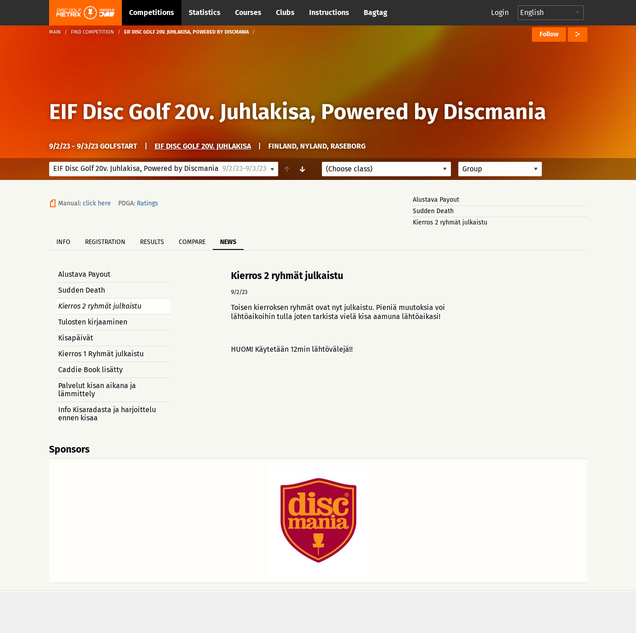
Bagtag (375, 12)
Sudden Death (433, 211)
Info (63, 242)
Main (55, 32)
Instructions (329, 12)
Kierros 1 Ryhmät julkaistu (101, 353)
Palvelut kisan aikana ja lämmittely (97, 389)
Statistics (204, 12)
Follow (549, 34)
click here (97, 203)
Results (152, 242)
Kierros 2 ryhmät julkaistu (450, 222)
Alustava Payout (436, 200)
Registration (105, 242)
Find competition (92, 32)
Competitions (151, 12)
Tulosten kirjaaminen (92, 322)
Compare (192, 242)
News (228, 242)
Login (500, 12)
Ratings (147, 203)
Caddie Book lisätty (90, 369)
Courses (248, 12)
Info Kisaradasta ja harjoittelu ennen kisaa (107, 413)
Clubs (285, 12)
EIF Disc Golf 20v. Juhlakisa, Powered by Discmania (297, 112)
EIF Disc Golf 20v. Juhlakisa (203, 146)
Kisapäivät (75, 338)
